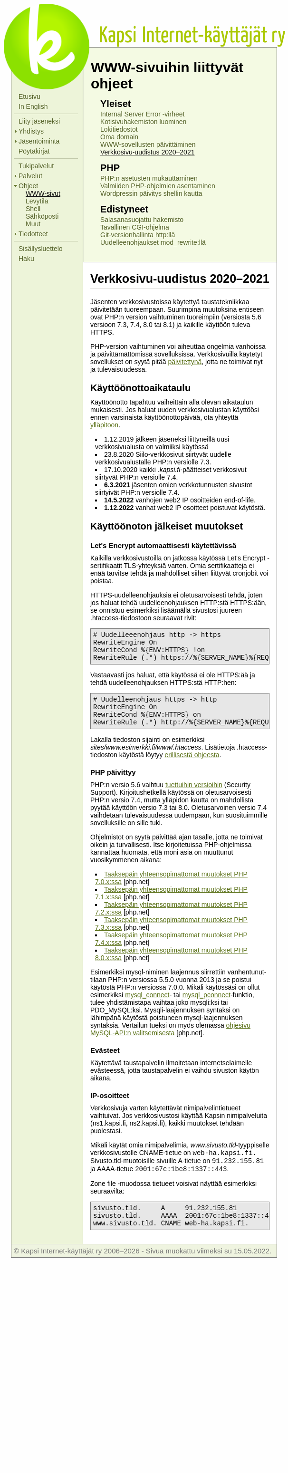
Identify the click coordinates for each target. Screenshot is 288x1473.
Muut (33, 224)
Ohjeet (28, 186)
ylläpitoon (104, 425)
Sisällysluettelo (41, 248)
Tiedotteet (33, 234)
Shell (33, 208)
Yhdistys (31, 131)
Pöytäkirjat (34, 151)
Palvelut (30, 176)
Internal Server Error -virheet (142, 114)
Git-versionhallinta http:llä (137, 235)
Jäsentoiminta (39, 141)
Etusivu (29, 96)
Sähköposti (42, 216)
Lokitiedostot (119, 129)
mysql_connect (147, 1006)
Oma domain (119, 137)
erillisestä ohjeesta (191, 766)
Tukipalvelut (36, 166)
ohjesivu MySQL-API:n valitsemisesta (170, 1040)
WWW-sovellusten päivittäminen (147, 144)
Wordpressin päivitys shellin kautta (151, 193)
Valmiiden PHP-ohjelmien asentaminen (157, 186)
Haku (26, 258)
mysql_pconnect (206, 1006)
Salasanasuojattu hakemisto (141, 219)
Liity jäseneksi (39, 121)
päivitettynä (185, 362)
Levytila (37, 201)
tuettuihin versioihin (193, 796)
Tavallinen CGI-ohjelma (134, 227)
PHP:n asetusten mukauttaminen (149, 178)
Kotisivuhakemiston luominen (143, 121)
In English (33, 106)
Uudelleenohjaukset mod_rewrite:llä (153, 242)
